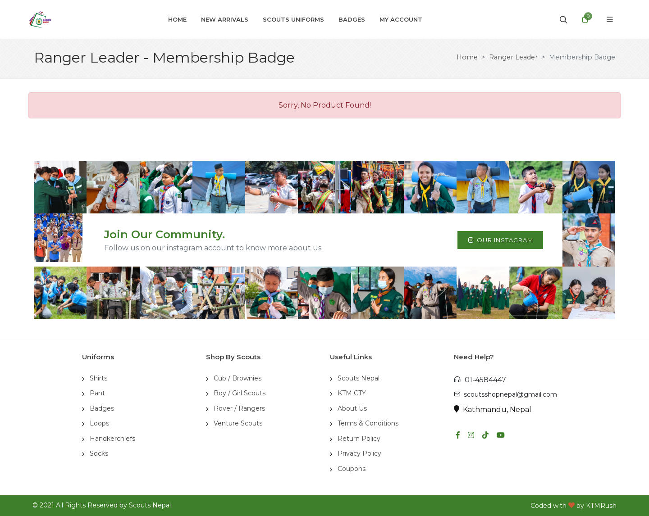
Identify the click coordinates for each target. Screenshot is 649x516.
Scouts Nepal (358, 378)
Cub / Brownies (237, 378)
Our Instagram (500, 240)
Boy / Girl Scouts (239, 393)
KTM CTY (352, 393)
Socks (99, 453)
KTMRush (601, 506)
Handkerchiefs (112, 439)
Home (467, 57)
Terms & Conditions (368, 423)
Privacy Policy (359, 453)
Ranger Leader (513, 57)
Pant (97, 393)
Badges (102, 408)
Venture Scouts (238, 423)
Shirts (98, 378)
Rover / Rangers (239, 408)
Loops (99, 423)
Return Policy (359, 439)
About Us (352, 408)
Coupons (352, 469)
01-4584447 (480, 380)
